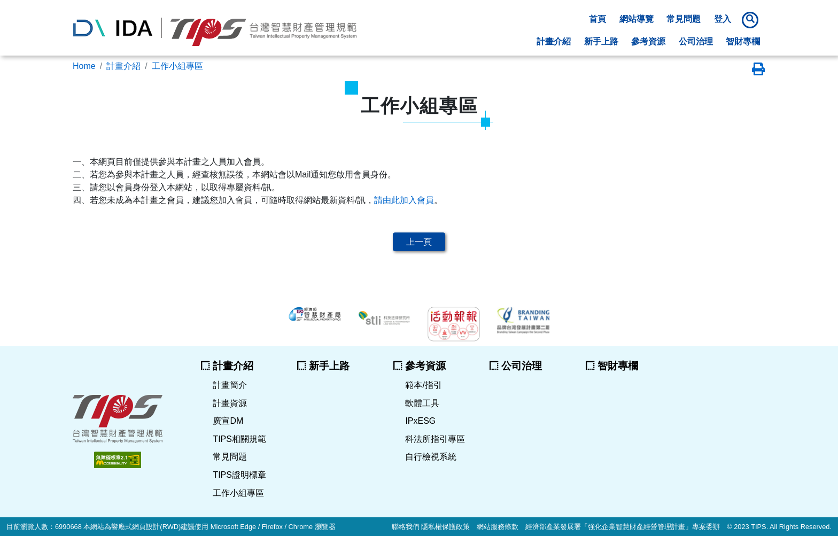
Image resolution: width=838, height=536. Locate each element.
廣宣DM (228, 420)
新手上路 (601, 41)
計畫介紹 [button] (554, 41)
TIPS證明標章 (239, 474)
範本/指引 (423, 385)
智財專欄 (743, 41)
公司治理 (696, 41)
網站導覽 (636, 19)
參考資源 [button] (648, 41)
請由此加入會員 (404, 200)
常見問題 (683, 19)
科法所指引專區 (435, 439)
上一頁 (419, 241)
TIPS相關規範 (239, 439)
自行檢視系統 (430, 456)
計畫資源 (230, 403)
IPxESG (420, 420)
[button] (752, 19)
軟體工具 (422, 403)
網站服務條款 (497, 527)
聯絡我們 (406, 527)
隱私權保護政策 (445, 527)
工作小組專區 (177, 66)
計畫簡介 (230, 385)
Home (84, 66)
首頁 (597, 19)
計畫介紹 (123, 66)
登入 (722, 19)
